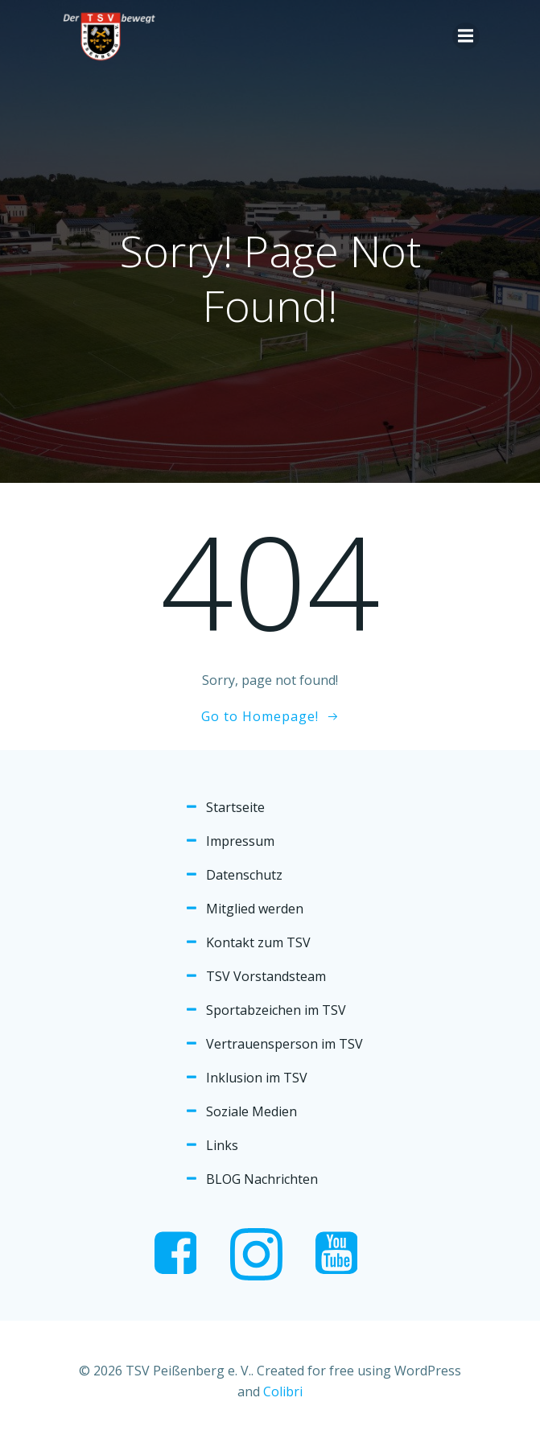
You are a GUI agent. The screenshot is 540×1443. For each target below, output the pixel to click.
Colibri (283, 1391)
